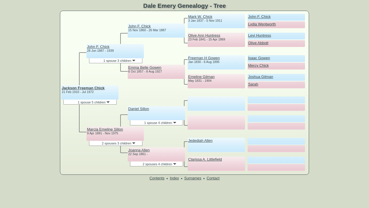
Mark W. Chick (200, 16)
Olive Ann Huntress (204, 35)
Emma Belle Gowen (144, 67)
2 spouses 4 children (159, 164)
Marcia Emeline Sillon (105, 129)
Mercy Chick (258, 65)
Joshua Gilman (260, 77)
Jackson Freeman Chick (83, 88)
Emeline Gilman (201, 77)
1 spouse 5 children (94, 102)
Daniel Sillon (138, 109)
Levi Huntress (259, 35)
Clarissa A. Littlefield (205, 159)
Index (174, 178)
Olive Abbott (258, 43)
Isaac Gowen (259, 58)
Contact (213, 178)
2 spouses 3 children (118, 143)
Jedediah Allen (200, 140)
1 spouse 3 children (119, 60)
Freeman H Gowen (204, 58)
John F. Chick (98, 46)
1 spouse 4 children (160, 123)
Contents (156, 178)
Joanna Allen (139, 150)
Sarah (253, 84)
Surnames (192, 178)
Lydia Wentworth (262, 24)
